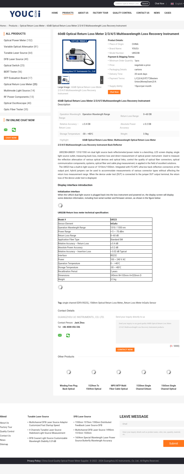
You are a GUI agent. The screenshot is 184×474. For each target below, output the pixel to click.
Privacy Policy (33, 461)
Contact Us (142, 13)
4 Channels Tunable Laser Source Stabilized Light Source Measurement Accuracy (47, 432)
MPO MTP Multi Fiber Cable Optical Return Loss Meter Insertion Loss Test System (118, 387)
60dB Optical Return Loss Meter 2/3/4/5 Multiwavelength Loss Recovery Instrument (80, 90)
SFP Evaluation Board (15, 78)
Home (55, 13)
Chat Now (159, 3)
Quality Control (122, 13)
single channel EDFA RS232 (76, 303)
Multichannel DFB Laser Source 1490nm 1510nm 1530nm (94, 431)
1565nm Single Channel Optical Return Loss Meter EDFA (168, 387)
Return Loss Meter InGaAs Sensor (140, 303)
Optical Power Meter (15, 40)
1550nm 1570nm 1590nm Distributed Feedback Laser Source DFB (93, 424)
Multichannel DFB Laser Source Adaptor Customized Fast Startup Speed (48, 424)
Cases (167, 13)
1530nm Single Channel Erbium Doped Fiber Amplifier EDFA (143, 387)
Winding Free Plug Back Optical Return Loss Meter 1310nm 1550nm (68, 387)
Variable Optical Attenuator (18, 46)
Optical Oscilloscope (15, 103)
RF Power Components (16, 96)
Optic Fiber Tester (13, 109)
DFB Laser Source (13, 59)
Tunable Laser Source (15, 52)
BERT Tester (10, 71)
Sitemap (4, 444)
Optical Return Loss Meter (32, 26)
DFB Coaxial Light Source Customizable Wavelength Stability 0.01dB (48, 439)
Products (67, 13)
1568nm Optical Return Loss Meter (106, 303)
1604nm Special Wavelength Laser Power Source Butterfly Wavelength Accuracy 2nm (95, 439)
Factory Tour (100, 13)
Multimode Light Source (17, 90)
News (157, 13)
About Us (83, 13)
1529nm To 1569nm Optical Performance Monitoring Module (93, 387)
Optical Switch (11, 65)
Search (145, 4)
